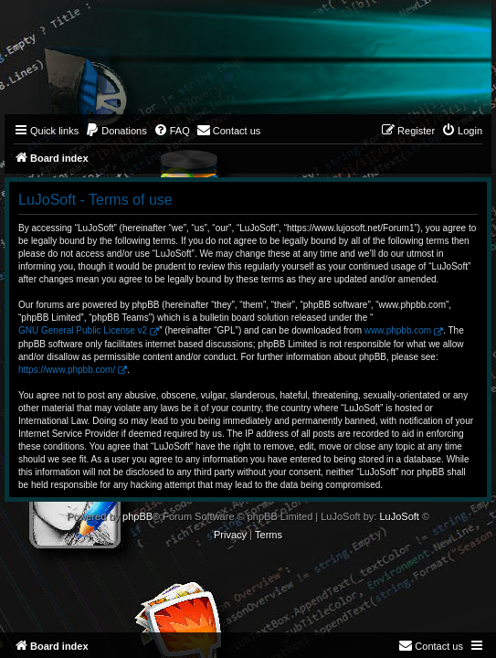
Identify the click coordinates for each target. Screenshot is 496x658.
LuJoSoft (398, 516)
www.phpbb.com (397, 330)
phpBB (137, 516)
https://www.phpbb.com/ (66, 370)
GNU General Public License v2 (82, 330)
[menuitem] (116, 131)
